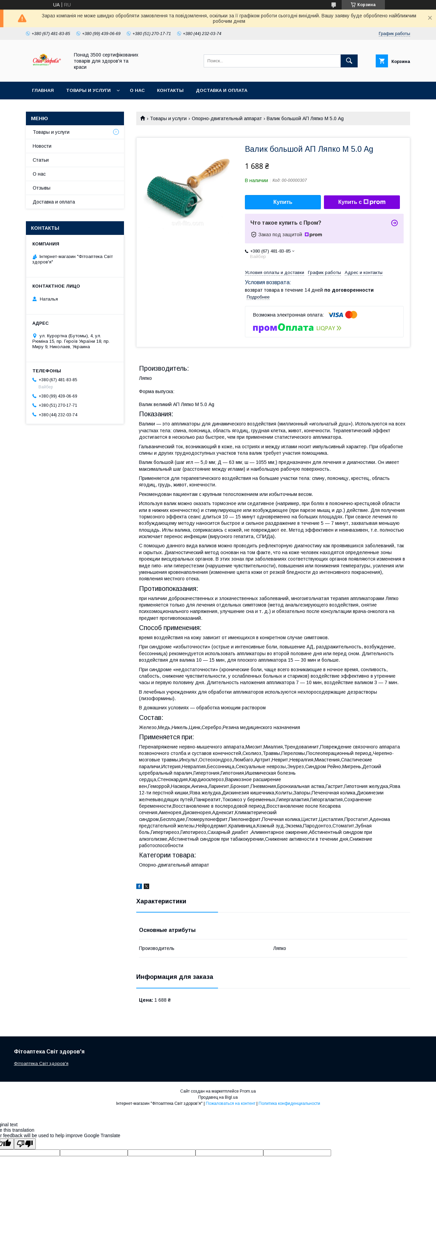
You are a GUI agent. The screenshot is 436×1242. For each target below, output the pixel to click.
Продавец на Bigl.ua (218, 1097)
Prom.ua (248, 1091)
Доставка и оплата (221, 90)
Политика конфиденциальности (289, 1103)
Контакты (170, 90)
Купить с (362, 202)
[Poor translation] (25, 1143)
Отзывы (41, 188)
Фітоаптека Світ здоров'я (41, 1063)
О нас (137, 90)
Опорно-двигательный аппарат (227, 118)
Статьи (41, 160)
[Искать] (349, 60)
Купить (283, 202)
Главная (43, 90)
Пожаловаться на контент (230, 1103)
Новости (42, 146)
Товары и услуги (88, 90)
